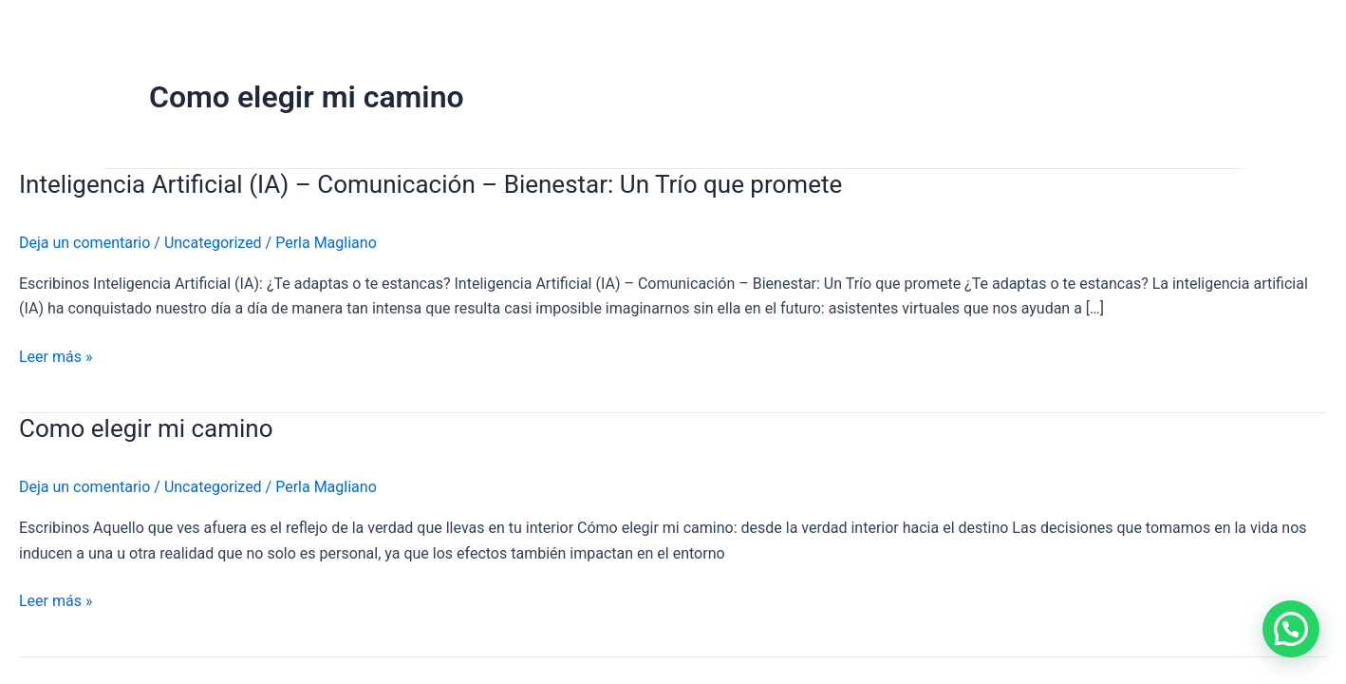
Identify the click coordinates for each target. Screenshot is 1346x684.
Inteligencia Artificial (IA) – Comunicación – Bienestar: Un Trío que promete (430, 184)
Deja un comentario (84, 243)
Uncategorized (213, 243)
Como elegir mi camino (146, 428)
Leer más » (55, 357)
